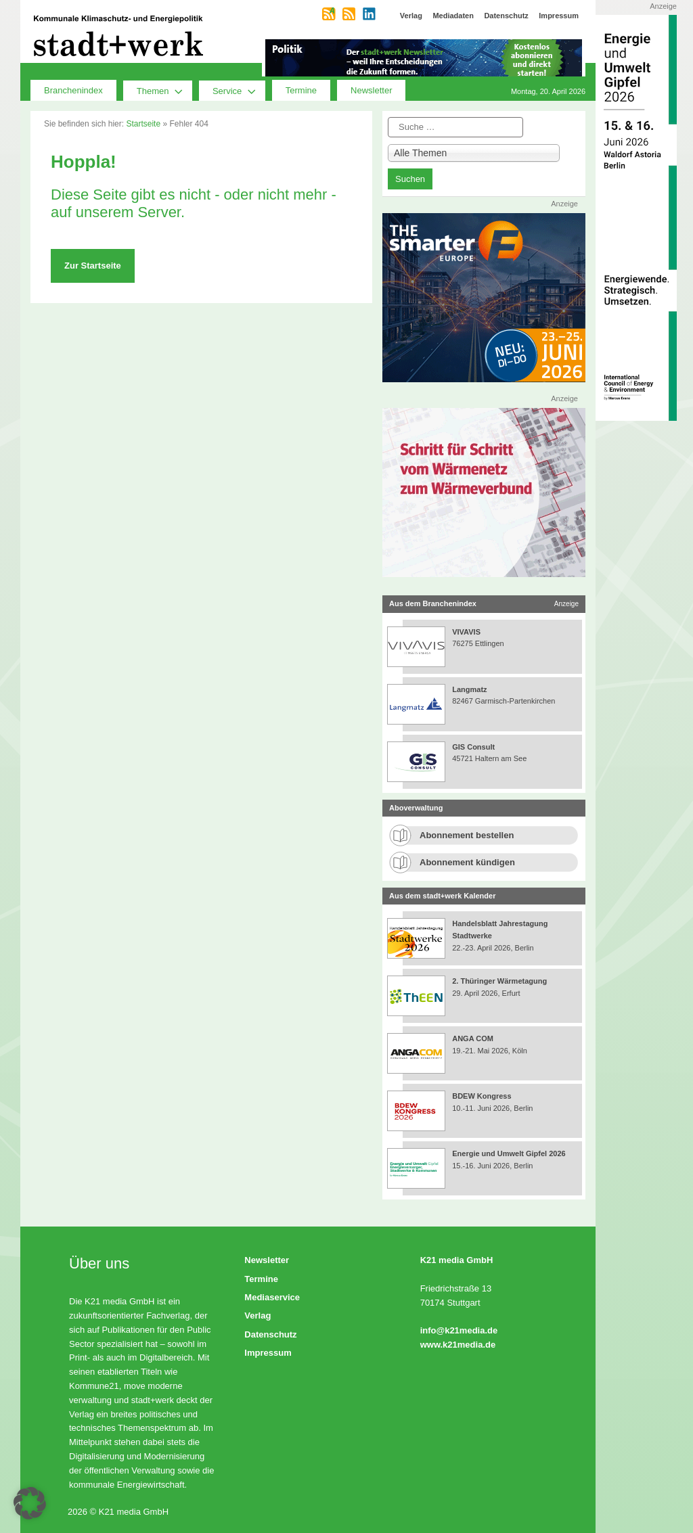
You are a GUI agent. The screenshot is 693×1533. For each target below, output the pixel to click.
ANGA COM (472, 1038)
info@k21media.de (459, 1330)
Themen (164, 91)
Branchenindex (73, 90)
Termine (301, 90)
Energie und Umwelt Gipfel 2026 (509, 1153)
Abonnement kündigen (467, 862)
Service (239, 91)
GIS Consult (473, 747)
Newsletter (371, 90)
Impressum (267, 1353)
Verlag (257, 1315)
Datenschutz (270, 1334)
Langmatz (469, 689)
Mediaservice (272, 1297)
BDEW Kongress (481, 1096)
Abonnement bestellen (467, 835)
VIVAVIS (466, 632)
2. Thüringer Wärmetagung (499, 981)
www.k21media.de (458, 1345)
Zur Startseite (92, 265)
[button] (30, 1503)
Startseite (143, 124)
